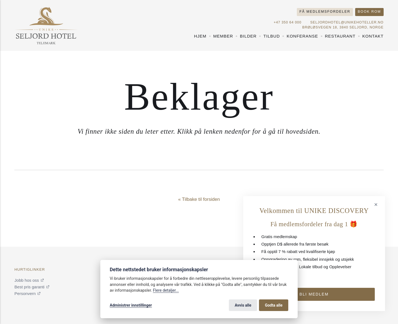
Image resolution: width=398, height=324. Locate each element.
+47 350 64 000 (287, 22)
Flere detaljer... (166, 290)
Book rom (369, 12)
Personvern (25, 293)
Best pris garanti (29, 287)
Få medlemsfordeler (325, 12)
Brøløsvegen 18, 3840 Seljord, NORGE (342, 27)
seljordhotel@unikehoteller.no (347, 22)
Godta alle (273, 305)
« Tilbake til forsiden (199, 199)
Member (223, 36)
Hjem (200, 36)
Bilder (248, 36)
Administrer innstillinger (131, 305)
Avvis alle (243, 305)
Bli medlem (314, 294)
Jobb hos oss (26, 280)
